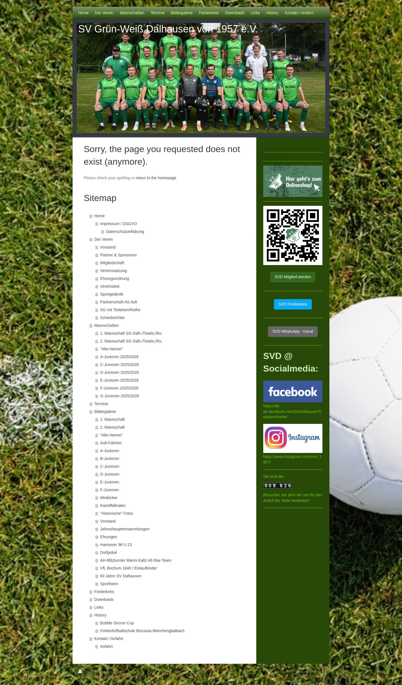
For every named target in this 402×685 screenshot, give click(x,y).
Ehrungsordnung (114, 278)
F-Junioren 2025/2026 (119, 388)
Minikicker (109, 497)
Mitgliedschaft (112, 263)
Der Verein (103, 239)
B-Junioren (109, 458)
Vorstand (108, 247)
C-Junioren (109, 466)
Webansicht (315, 676)
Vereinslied (109, 286)
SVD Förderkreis (292, 304)
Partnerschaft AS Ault (118, 302)
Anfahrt (106, 646)
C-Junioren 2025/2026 (119, 364)
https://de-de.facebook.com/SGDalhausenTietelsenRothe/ (292, 411)
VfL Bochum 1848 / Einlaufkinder (128, 568)
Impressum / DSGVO (118, 223)
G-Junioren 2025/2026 (119, 396)
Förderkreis (104, 591)
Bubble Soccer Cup (117, 623)
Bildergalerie (105, 411)
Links (99, 607)
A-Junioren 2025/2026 (119, 357)
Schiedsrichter (112, 317)
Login (320, 672)
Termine (101, 403)
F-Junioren (109, 490)
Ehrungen (108, 537)
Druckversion (91, 672)
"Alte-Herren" (111, 349)
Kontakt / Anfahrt (108, 638)
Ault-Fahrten (111, 443)
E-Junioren (109, 482)
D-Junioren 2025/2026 (119, 372)
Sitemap (112, 672)
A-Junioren (109, 450)
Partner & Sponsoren (118, 255)
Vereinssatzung (113, 270)
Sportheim (109, 584)
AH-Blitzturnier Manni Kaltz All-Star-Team (135, 560)
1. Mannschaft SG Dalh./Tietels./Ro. (131, 333)
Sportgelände (111, 294)
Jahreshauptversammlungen (125, 529)
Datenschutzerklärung (125, 231)
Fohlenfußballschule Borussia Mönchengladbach (142, 631)
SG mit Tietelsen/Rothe (120, 310)
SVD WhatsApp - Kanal (292, 331)
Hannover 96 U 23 (116, 544)
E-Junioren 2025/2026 (119, 380)
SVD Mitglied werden (293, 277)
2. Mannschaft (112, 427)
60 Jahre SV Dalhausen (121, 576)
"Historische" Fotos (116, 513)
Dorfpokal (108, 552)
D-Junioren (109, 474)
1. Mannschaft (112, 419)
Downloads (104, 599)
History (100, 615)
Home (99, 216)
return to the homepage (156, 178)
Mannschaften (106, 325)
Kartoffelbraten (113, 505)
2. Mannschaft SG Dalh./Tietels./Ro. (131, 341)
